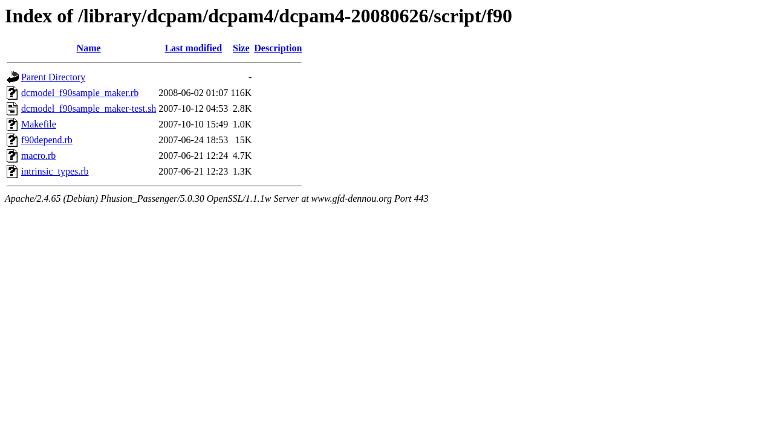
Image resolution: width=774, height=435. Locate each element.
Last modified (193, 48)
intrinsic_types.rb (55, 171)
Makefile (38, 124)
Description (278, 48)
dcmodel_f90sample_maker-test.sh (88, 108)
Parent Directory (53, 77)
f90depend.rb (47, 140)
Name (89, 48)
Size (241, 48)
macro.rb (38, 155)
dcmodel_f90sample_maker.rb (79, 93)
